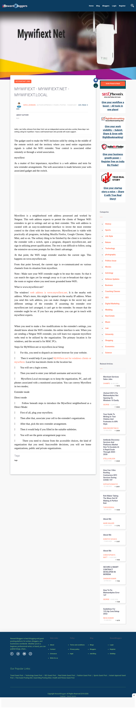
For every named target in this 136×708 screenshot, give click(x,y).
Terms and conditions (77, 645)
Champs (106, 383)
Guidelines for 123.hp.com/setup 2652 (111, 611)
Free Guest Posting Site (24, 678)
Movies (108, 267)
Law (107, 328)
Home (91, 6)
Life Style (109, 236)
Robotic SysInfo (71, 696)
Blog (98, 6)
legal (71, 654)
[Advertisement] (53, 193)
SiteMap (112, 654)
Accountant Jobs (23, 81)
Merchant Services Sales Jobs (111, 378)
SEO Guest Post (50, 675)
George (106, 405)
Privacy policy (74, 649)
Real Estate (109, 316)
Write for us (54, 658)
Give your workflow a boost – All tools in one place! (113, 106)
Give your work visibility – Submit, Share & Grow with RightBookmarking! (113, 132)
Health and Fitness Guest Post (64, 678)
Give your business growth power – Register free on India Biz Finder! (112, 159)
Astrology (109, 273)
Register (122, 6)
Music (107, 322)
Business (109, 285)
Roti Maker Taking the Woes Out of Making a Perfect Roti (110, 499)
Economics (109, 346)
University (109, 334)
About (52, 645)
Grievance (53, 654)
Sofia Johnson (29, 105)
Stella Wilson (109, 459)
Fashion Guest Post (84, 675)
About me (107, 519)
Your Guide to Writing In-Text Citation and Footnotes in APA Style (110, 419)
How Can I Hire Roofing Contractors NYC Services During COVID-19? (110, 475)
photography (110, 255)
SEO (107, 297)
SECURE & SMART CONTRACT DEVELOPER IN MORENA (110, 570)
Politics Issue (110, 261)
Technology (110, 248)
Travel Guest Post (16, 675)
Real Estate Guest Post (66, 675)
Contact (52, 649)
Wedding (108, 310)
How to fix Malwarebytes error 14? (111, 592)
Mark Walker (108, 523)
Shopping (109, 340)
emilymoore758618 (110, 428)
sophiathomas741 (110, 484)
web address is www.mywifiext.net (48, 292)
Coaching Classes (112, 291)
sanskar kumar (109, 579)
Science (108, 353)
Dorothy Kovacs (110, 539)
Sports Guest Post (100, 675)
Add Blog (93, 654)
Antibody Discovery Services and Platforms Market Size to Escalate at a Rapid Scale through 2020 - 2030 (111, 447)
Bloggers (105, 6)
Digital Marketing (112, 304)
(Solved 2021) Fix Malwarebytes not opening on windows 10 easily (111, 396)
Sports (108, 230)
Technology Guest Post (33, 675)
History (108, 224)
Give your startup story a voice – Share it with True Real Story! (113, 193)
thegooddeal (108, 507)
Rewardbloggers (60, 694)
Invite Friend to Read (113, 84)
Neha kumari (108, 618)
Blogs (92, 645)
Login (114, 6)
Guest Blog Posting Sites (42, 678)
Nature (108, 242)
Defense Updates (112, 279)
